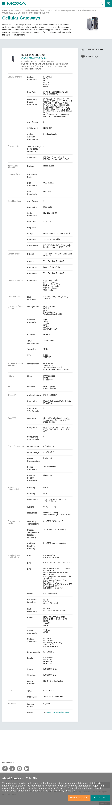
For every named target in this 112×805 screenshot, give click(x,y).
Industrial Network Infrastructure (36, 10)
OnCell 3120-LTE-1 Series (13, 13)
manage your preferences (52, 788)
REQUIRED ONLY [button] (78, 798)
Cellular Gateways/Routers (65, 10)
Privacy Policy (56, 791)
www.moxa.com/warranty (58, 712)
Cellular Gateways (88, 10)
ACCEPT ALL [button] (100, 798)
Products (15, 10)
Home (4, 10)
